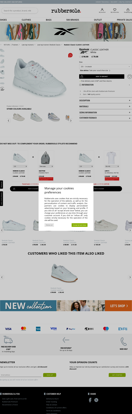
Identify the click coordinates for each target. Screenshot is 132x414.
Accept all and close (79, 225)
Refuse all (49, 225)
